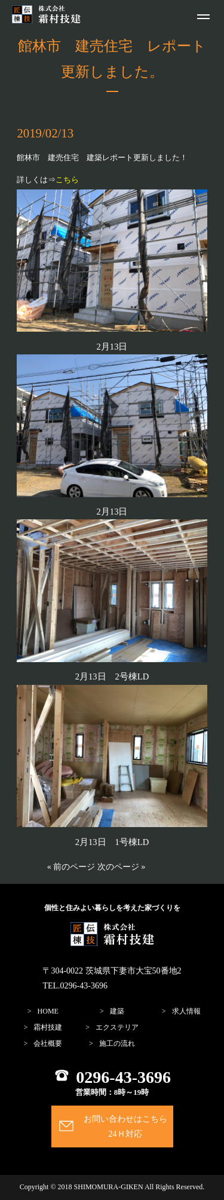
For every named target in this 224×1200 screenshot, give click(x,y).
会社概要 (47, 1043)
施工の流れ (117, 1043)
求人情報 (186, 1011)
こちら (67, 179)
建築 (117, 1011)
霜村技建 (47, 1027)
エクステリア (117, 1027)
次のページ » (121, 866)
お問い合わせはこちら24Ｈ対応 (125, 1126)
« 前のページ (71, 866)
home (48, 1011)
